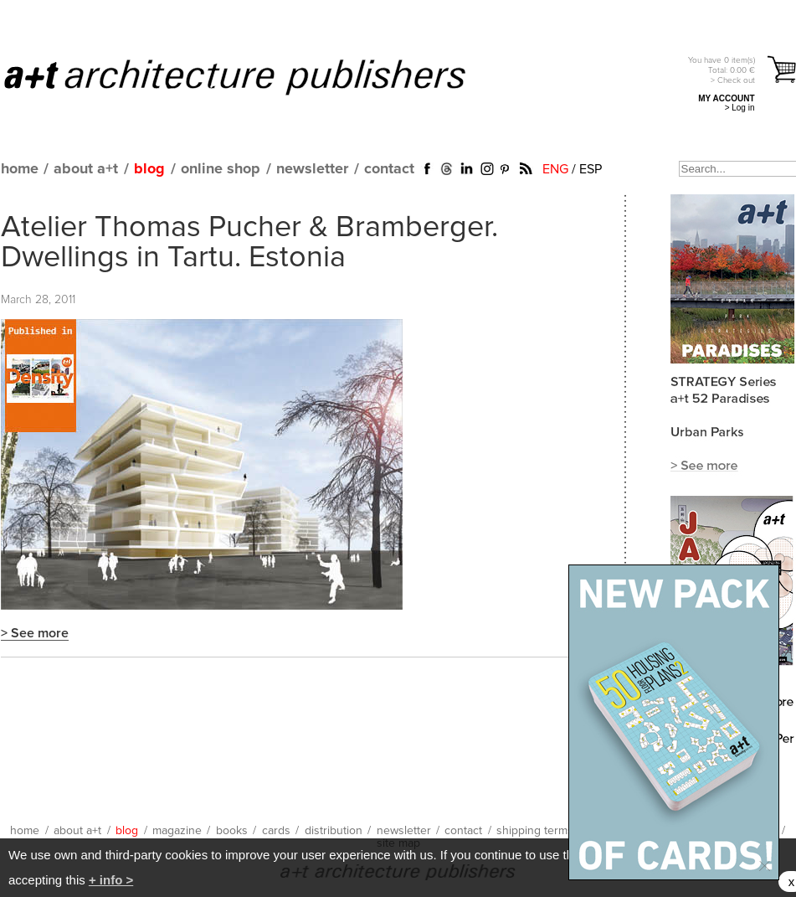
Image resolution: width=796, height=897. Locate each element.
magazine (177, 831)
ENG (555, 169)
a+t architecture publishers (256, 76)
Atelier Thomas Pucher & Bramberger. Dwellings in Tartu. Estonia (249, 243)
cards (276, 831)
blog (149, 169)
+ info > (111, 880)
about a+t (86, 169)
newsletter (312, 169)
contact (389, 169)
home (20, 169)
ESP (590, 169)
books (232, 831)
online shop (220, 169)
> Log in (740, 107)
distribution (333, 831)
